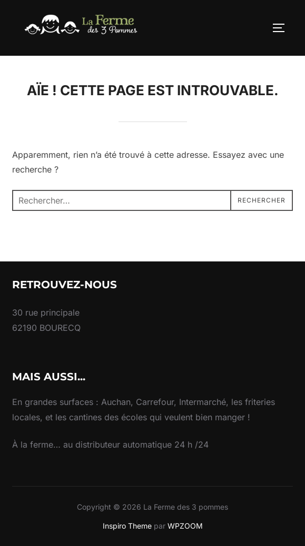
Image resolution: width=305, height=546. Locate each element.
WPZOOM (185, 525)
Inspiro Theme (127, 525)
